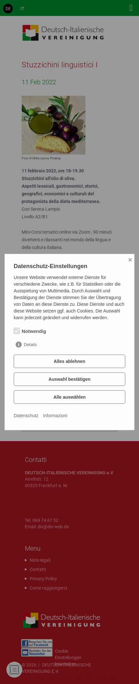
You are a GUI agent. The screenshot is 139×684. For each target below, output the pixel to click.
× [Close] (130, 259)
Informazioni (55, 415)
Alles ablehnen (69, 361)
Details (30, 344)
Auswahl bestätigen (69, 379)
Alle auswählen (69, 397)
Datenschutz (26, 415)
